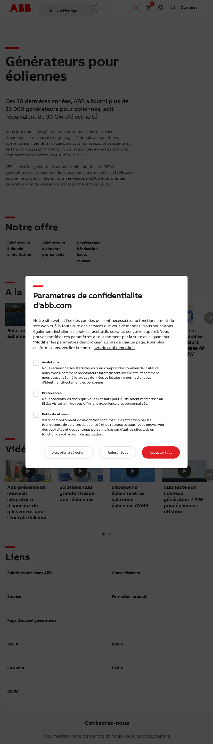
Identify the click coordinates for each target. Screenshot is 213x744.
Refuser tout (118, 452)
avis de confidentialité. (114, 347)
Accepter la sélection (68, 452)
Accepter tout (161, 452)
